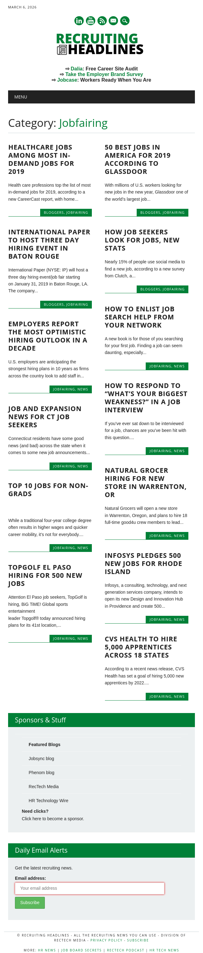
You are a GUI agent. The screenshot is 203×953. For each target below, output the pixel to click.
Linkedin (79, 20)
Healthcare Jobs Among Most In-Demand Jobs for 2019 (41, 159)
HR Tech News (164, 950)
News (179, 366)
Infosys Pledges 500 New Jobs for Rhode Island (143, 563)
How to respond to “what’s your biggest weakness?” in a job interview (146, 397)
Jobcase (67, 80)
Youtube (90, 20)
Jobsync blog (41, 758)
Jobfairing (77, 212)
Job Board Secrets (81, 950)
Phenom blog (41, 772)
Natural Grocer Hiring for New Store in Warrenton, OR (146, 482)
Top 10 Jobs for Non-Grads (48, 489)
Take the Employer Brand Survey (104, 74)
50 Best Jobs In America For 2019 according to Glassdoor (138, 159)
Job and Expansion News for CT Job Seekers (45, 416)
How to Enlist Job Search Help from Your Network (140, 316)
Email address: (30, 878)
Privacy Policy (106, 940)
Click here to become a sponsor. (53, 818)
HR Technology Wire (48, 800)
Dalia (77, 68)
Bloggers (54, 212)
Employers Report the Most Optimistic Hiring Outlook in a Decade (47, 335)
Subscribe (138, 940)
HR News (47, 950)
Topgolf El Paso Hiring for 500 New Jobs (45, 575)
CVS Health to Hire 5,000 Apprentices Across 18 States (141, 647)
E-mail (114, 21)
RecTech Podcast (125, 950)
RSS (102, 20)
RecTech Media (44, 786)
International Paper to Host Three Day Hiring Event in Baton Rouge (49, 244)
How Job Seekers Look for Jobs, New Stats (142, 239)
